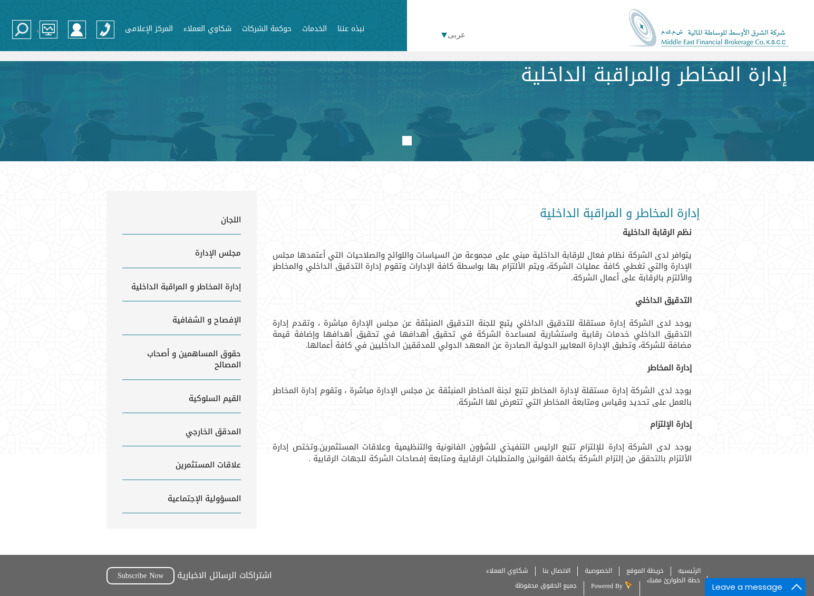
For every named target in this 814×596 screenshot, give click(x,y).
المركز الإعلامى (149, 28)
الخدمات (314, 28)
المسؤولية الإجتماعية (204, 498)
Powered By (608, 585)
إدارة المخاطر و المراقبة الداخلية (186, 286)
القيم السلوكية (215, 398)
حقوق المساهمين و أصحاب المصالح (194, 359)
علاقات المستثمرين (208, 464)
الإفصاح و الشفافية (206, 319)
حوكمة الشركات (267, 28)
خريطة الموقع (645, 571)
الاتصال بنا (556, 571)
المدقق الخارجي (213, 431)
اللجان (231, 219)
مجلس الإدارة (218, 253)
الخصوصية (598, 571)
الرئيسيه (689, 571)
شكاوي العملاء (207, 28)
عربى (457, 35)
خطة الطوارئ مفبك (673, 580)
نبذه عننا (350, 28)
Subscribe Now (140, 576)
